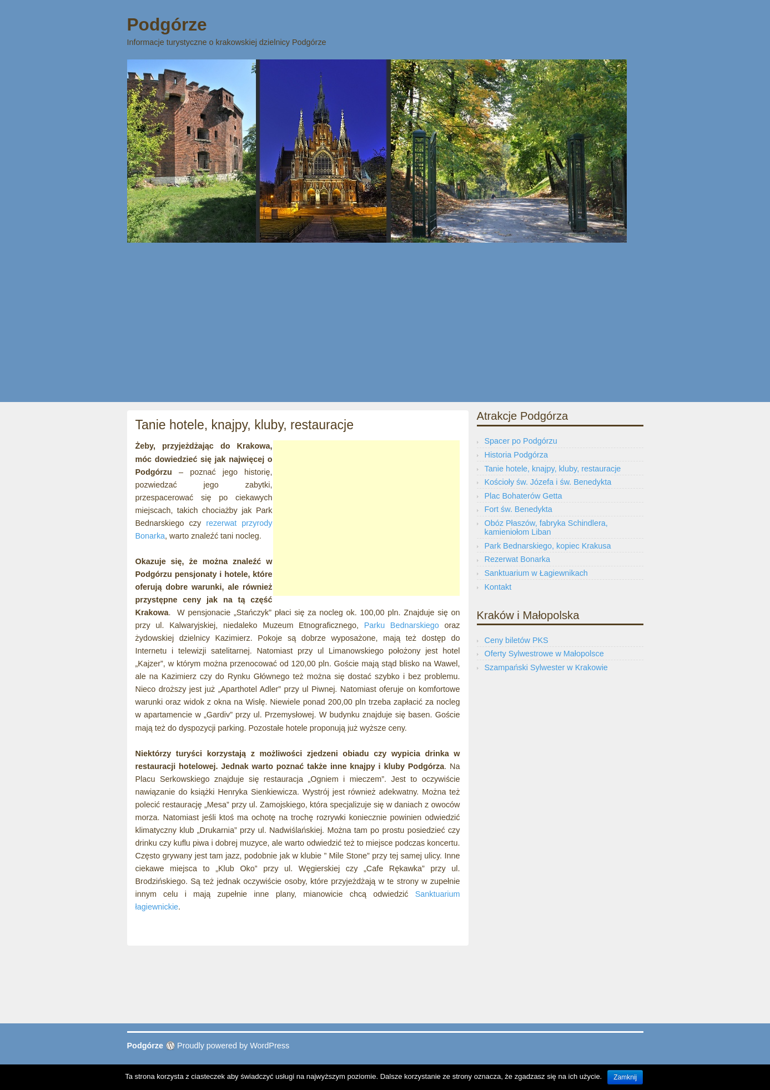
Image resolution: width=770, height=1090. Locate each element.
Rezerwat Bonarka (517, 559)
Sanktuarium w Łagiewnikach (536, 573)
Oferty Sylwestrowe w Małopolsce (544, 653)
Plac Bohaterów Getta (523, 495)
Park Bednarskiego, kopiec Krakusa (548, 545)
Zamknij (625, 1077)
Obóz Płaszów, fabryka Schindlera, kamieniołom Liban (546, 527)
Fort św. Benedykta (518, 509)
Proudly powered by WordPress (233, 1045)
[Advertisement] (385, 324)
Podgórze (167, 24)
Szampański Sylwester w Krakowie (546, 667)
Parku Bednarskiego (401, 625)
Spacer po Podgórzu (521, 440)
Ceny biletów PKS (516, 640)
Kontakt (498, 586)
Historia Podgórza (516, 454)
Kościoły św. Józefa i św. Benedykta (548, 482)
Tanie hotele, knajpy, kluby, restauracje (553, 468)
